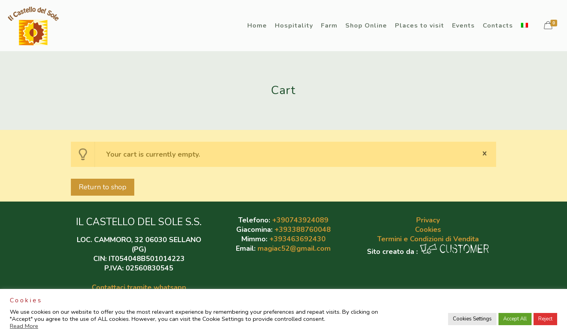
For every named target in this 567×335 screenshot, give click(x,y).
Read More (24, 326)
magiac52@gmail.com (294, 248)
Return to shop (102, 187)
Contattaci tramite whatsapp (139, 287)
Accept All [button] (515, 318)
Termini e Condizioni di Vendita (428, 239)
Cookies (428, 229)
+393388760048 (302, 229)
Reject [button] (545, 318)
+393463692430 (297, 239)
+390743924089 (300, 220)
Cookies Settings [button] (472, 318)
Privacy (428, 220)
